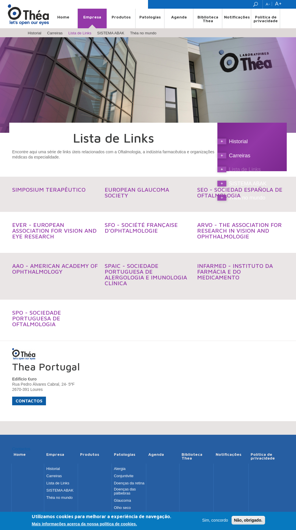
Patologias (150, 16)
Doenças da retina (129, 483)
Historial (34, 33)
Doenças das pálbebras (125, 491)
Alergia (119, 469)
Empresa (92, 16)
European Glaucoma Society (137, 192)
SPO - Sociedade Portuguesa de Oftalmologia (36, 318)
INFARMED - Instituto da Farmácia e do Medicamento (235, 271)
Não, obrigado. (248, 520)
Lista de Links (79, 33)
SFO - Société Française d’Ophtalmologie (141, 227)
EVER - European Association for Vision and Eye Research (54, 230)
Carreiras (54, 33)
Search (256, 4)
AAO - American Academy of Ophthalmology (55, 268)
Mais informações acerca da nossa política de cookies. (84, 524)
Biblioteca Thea (207, 18)
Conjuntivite (124, 476)
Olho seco (122, 508)
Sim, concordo (215, 520)
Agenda (179, 16)
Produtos (121, 16)
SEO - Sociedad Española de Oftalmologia (239, 192)
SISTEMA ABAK (110, 33)
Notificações (237, 16)
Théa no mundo (143, 33)
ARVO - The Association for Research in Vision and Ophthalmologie (239, 230)
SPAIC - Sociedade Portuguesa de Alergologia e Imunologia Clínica (146, 274)
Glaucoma (122, 501)
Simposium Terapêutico (49, 189)
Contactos (29, 400)
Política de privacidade (266, 18)
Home (63, 16)
